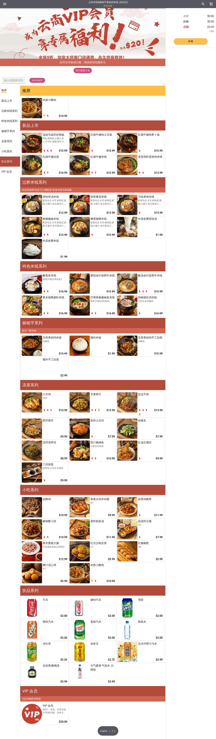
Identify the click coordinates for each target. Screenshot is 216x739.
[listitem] (10, 91)
